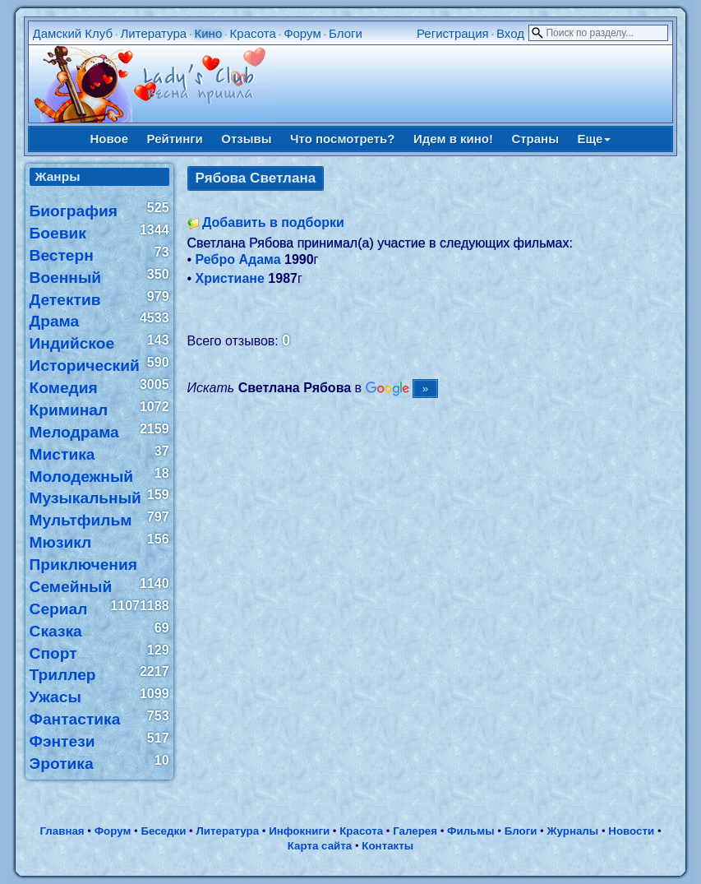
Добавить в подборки (273, 222)
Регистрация (453, 33)
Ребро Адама (238, 259)
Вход (510, 33)
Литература (153, 33)
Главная (61, 831)
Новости (631, 831)
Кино (209, 33)
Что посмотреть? (342, 139)
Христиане (230, 278)
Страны (535, 139)
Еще (594, 139)
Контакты (387, 846)
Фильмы (470, 831)
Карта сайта (320, 846)
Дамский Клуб (73, 33)
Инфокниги (299, 831)
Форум (302, 33)
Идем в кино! (453, 139)
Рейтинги (175, 139)
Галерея (415, 831)
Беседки (163, 831)
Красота (253, 33)
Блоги (345, 33)
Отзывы (246, 139)
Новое (109, 139)
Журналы (572, 831)
